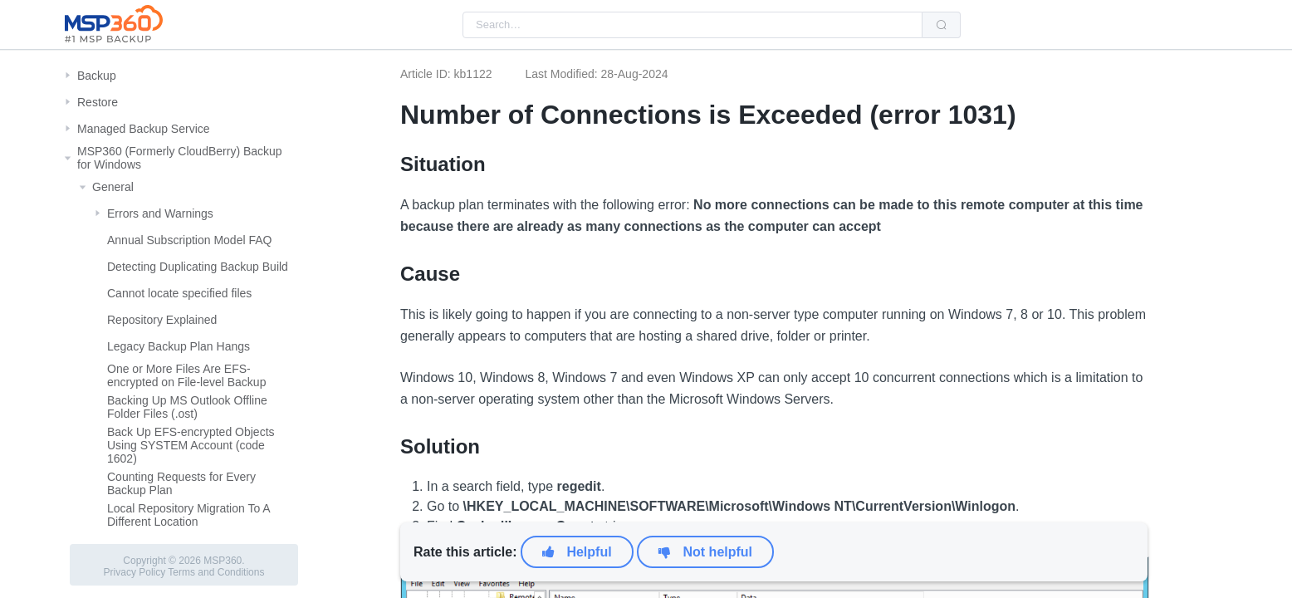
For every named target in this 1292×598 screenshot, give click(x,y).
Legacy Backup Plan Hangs (178, 346)
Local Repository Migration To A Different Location (188, 515)
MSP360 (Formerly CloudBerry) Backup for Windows (179, 158)
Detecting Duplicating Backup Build (197, 266)
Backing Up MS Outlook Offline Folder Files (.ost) (187, 407)
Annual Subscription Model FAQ (189, 240)
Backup (96, 75)
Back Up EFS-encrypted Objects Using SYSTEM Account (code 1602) (191, 445)
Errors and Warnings (160, 213)
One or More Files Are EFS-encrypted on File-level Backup (186, 375)
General (113, 187)
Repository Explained (162, 319)
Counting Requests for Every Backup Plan (181, 483)
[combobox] (692, 25)
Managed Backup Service (143, 128)
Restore (97, 102)
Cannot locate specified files (179, 293)
